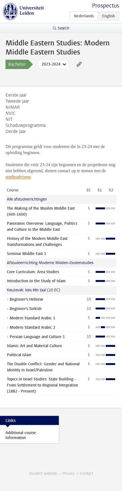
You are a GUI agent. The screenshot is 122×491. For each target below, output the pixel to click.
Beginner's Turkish (25, 308)
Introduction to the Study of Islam (36, 281)
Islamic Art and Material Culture (34, 346)
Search (63, 28)
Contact (86, 473)
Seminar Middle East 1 (26, 253)
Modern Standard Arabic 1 (32, 318)
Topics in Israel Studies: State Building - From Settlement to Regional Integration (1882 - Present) (42, 385)
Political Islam (19, 355)
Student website (43, 473)
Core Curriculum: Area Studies (33, 272)
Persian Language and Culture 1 (37, 336)
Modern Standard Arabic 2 (32, 327)
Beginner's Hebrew (26, 299)
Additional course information (20, 435)
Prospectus (105, 5)
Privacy (68, 473)
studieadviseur (18, 176)
